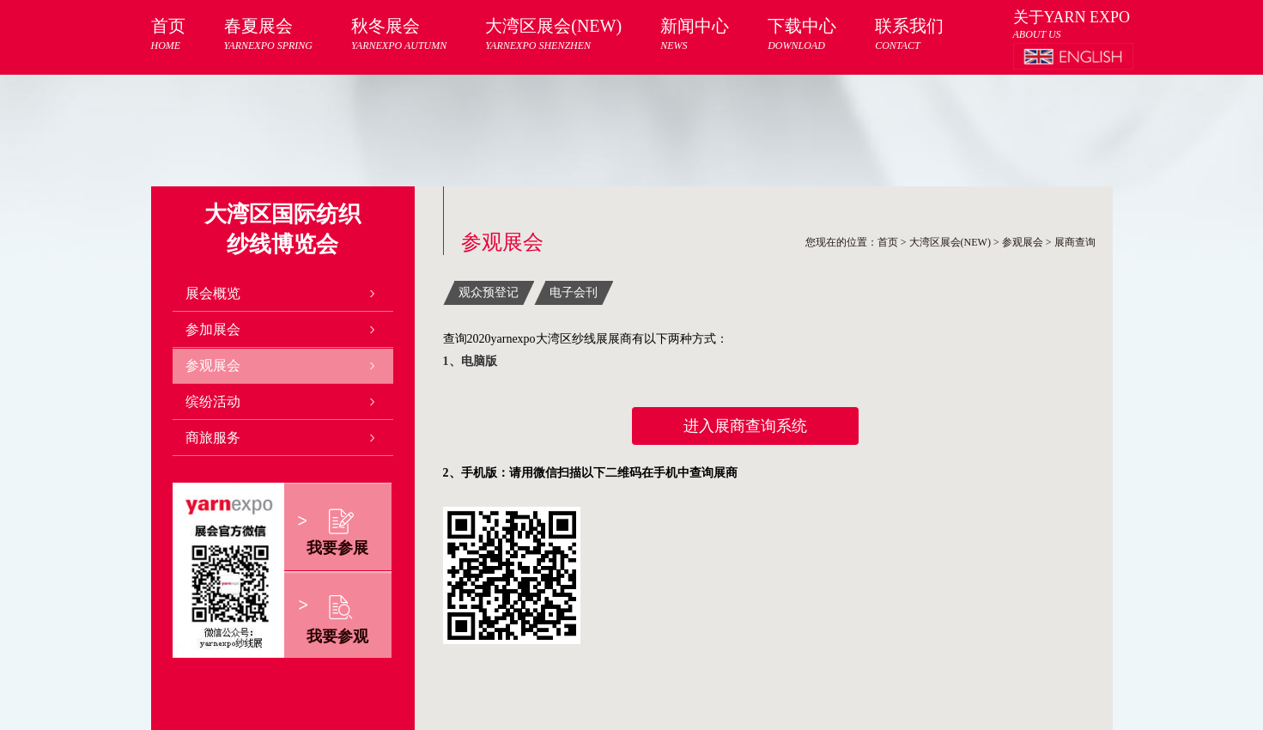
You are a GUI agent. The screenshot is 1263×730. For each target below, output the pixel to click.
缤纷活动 (212, 401)
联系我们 (909, 34)
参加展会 (212, 329)
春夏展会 (268, 34)
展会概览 (212, 293)
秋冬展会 (398, 34)
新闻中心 (694, 34)
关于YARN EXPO (1072, 17)
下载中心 (802, 34)
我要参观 (337, 636)
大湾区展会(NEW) (553, 34)
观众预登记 (488, 292)
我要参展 (337, 548)
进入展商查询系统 (745, 426)
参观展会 (212, 365)
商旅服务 (212, 437)
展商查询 (1075, 242)
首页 (168, 34)
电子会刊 (574, 292)
